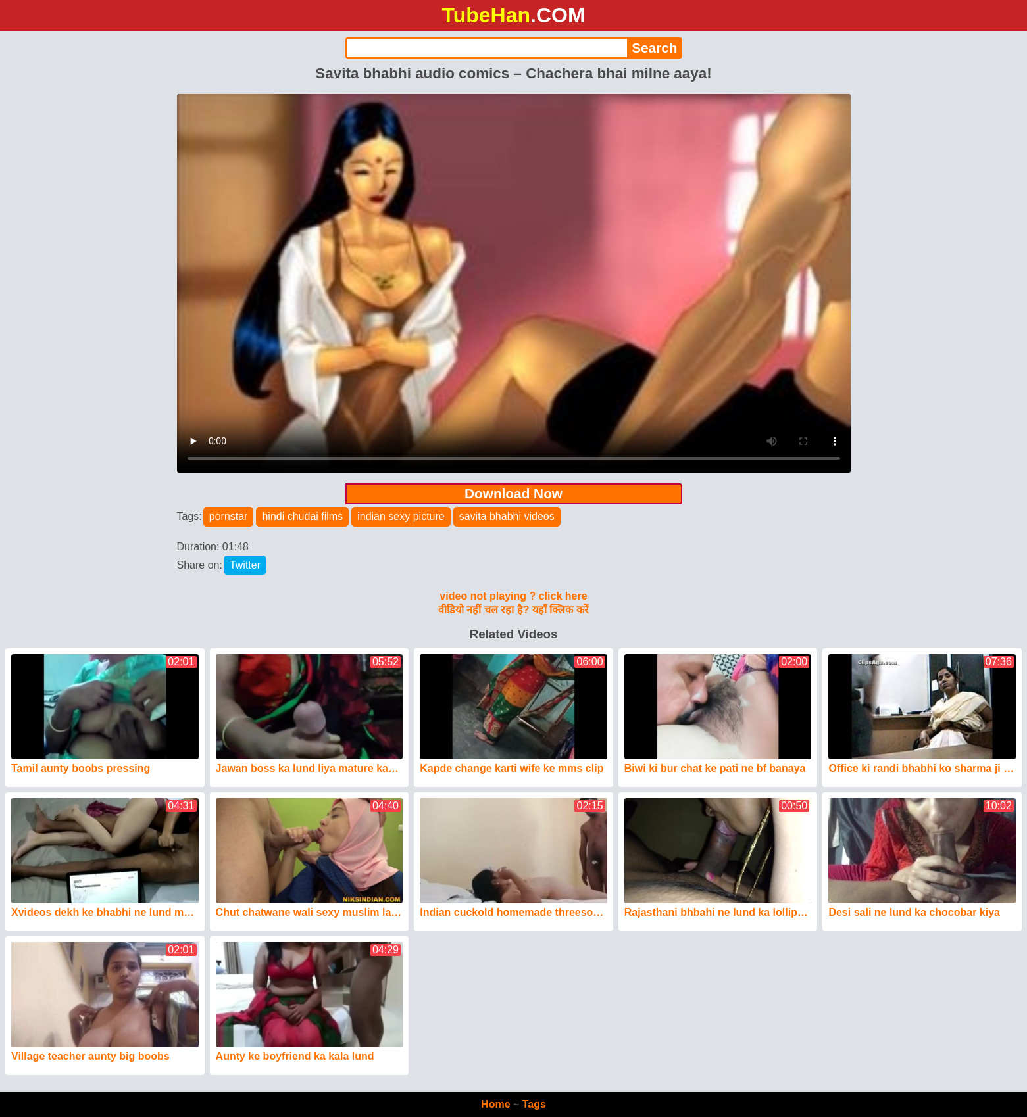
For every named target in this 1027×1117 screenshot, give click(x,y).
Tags (534, 1104)
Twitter (245, 565)
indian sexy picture (401, 516)
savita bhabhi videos (507, 516)
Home (495, 1104)
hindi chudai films (302, 516)
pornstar (228, 516)
